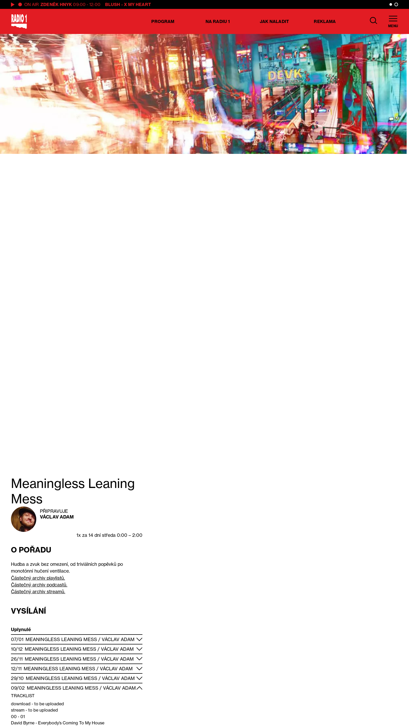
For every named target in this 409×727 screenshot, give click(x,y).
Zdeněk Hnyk (56, 4)
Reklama (325, 21)
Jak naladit (274, 21)
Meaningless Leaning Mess (61, 639)
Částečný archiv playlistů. (38, 578)
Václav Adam (57, 517)
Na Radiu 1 (218, 21)
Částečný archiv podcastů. (39, 585)
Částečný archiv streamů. (38, 591)
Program (162, 21)
